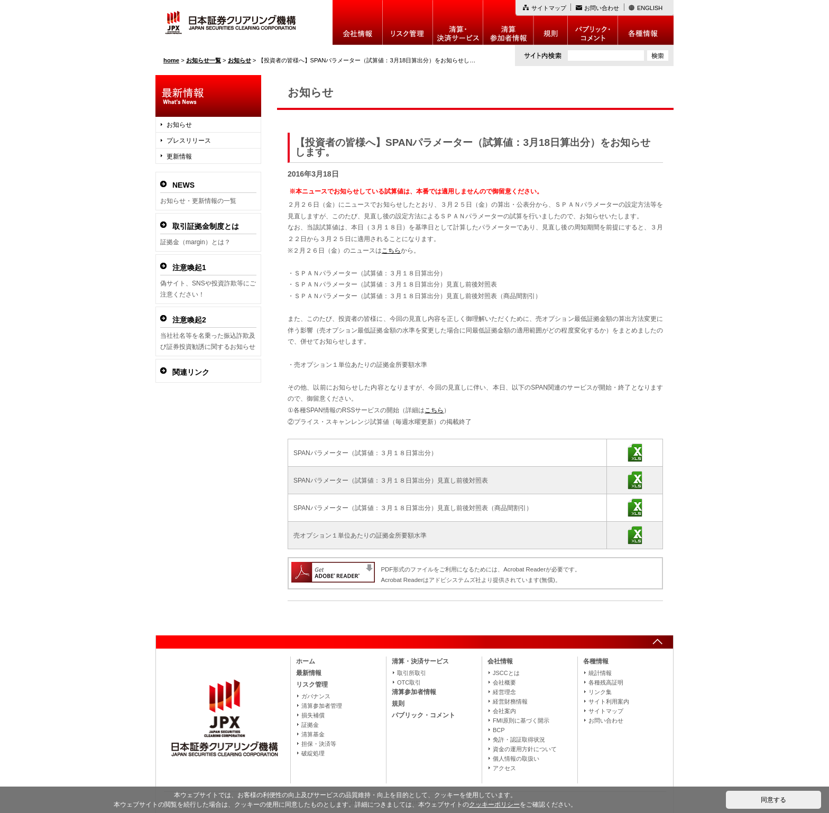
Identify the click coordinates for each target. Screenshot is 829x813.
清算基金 (313, 734)
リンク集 (600, 692)
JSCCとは (506, 673)
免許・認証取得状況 (519, 739)
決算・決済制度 (458, 22)
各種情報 (646, 22)
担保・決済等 (318, 744)
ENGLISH (649, 8)
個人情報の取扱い (516, 758)
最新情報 (308, 673)
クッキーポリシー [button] (494, 804)
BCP (499, 730)
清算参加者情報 (508, 22)
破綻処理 (313, 753)
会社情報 (358, 22)
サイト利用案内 (608, 701)
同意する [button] (773, 799)
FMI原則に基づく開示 (521, 720)
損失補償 (313, 715)
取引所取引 (411, 673)
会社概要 (504, 682)
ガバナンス (315, 696)
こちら (391, 250)
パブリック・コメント (593, 22)
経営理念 (504, 692)
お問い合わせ (601, 8)
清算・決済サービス (420, 661)
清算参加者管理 (321, 706)
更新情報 (179, 156)
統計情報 (600, 673)
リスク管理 (408, 22)
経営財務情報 (510, 701)
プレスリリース (189, 140)
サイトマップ (548, 8)
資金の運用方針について (525, 749)
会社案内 (504, 711)
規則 (550, 22)
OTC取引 (409, 682)
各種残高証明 (605, 682)
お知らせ (179, 124)
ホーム (305, 661)
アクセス (504, 768)
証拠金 (310, 725)
